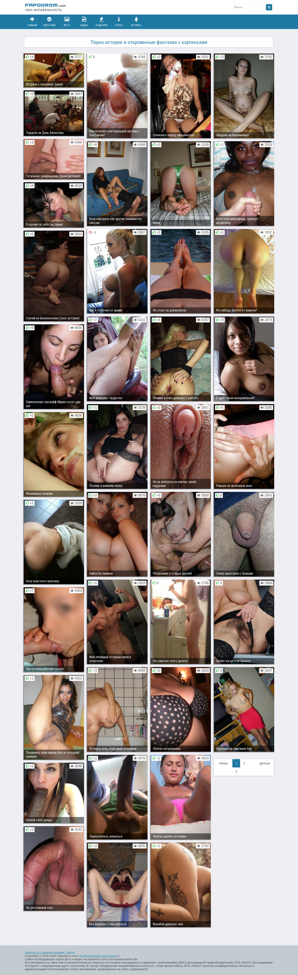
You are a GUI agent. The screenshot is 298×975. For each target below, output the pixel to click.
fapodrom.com (45, 7)
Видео (84, 22)
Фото (67, 22)
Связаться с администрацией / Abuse (50, 952)
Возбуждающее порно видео (98, 956)
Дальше (265, 763)
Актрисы (136, 22)
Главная (32, 22)
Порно (119, 22)
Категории (49, 22)
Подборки (101, 22)
